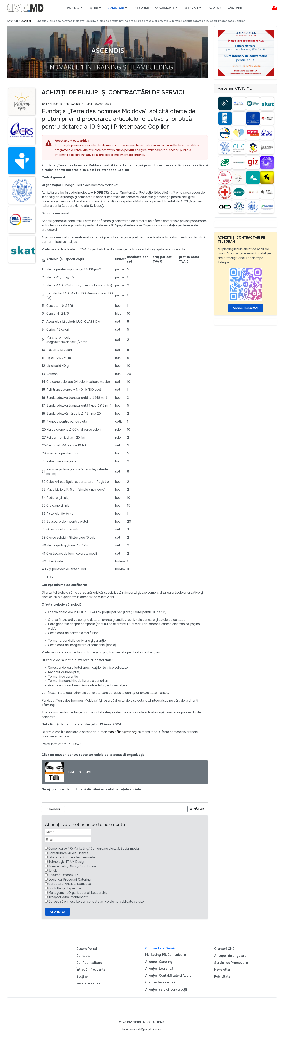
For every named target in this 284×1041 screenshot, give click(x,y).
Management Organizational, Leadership (77, 893)
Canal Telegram (245, 308)
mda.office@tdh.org (122, 732)
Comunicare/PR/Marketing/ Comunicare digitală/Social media (93, 848)
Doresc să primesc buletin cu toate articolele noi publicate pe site (96, 901)
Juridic (53, 871)
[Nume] (68, 832)
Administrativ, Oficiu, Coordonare (72, 866)
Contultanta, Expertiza (64, 888)
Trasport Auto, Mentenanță (68, 897)
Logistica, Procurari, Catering (69, 879)
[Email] (68, 839)
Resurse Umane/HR (63, 875)
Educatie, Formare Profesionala (71, 857)
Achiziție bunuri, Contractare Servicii (67, 104)
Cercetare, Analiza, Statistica (69, 884)
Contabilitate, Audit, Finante (68, 853)
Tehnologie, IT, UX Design (66, 862)
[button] (75, 8)
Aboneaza (57, 911)
